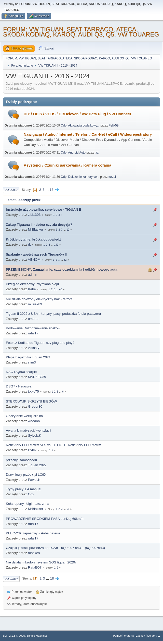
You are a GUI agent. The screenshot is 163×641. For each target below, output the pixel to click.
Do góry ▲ (153, 635)
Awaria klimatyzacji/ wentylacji (28, 430)
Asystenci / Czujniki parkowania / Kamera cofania (67, 165)
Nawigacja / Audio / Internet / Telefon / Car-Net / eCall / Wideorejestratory (88, 134)
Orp (31, 494)
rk (29, 244)
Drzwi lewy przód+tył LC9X (26, 474)
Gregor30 (35, 406)
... (47, 190)
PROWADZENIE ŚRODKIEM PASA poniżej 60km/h (44, 519)
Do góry (11, 578)
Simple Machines (36, 635)
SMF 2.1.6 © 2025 (14, 635)
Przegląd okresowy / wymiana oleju (32, 284)
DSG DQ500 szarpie (21, 372)
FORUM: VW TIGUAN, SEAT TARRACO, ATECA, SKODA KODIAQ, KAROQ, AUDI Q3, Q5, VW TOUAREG (81, 32)
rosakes (34, 553)
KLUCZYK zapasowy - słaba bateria (33, 533)
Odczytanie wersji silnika (24, 416)
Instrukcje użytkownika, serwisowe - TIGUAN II (43, 209)
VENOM (34, 259)
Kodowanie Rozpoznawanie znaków (33, 328)
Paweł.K (34, 480)
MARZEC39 (37, 377)
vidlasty (33, 348)
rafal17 (33, 333)
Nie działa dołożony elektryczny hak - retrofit (39, 299)
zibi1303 (34, 215)
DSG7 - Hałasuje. (19, 386)
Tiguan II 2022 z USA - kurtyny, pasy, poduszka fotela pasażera (53, 314)
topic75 (33, 391)
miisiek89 (35, 304)
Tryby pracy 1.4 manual (23, 489)
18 (51, 190)
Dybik (32, 450)
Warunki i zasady (134, 635)
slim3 (32, 362)
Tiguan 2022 (37, 465)
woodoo (34, 421)
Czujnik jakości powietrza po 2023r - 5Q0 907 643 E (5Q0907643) (55, 548)
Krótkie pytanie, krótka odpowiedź (33, 239)
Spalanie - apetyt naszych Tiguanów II (36, 254)
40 (60, 289)
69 (67, 509)
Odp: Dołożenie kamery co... (80, 177)
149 (56, 244)
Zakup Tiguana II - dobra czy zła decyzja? (39, 225)
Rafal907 (35, 567)
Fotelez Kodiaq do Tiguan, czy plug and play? (40, 343)
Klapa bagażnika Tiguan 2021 (28, 357)
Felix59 (114, 125)
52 (65, 259)
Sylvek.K (34, 435)
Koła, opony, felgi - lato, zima (27, 504)
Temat (11, 200)
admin (32, 274)
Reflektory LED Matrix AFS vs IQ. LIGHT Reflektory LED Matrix (53, 445)
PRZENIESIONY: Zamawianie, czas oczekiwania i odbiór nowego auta (61, 269)
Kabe (32, 289)
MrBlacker (35, 229)
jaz (97, 152)
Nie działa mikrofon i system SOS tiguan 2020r (41, 562)
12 (67, 229)
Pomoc (117, 635)
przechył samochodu (21, 460)
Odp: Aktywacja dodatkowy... (80, 125)
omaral (33, 319)
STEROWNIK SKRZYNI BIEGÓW (31, 401)
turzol (112, 177)
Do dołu (11, 189)
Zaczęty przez (29, 200)
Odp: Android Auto (73, 152)
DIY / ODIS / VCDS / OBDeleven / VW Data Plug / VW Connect (77, 114)
